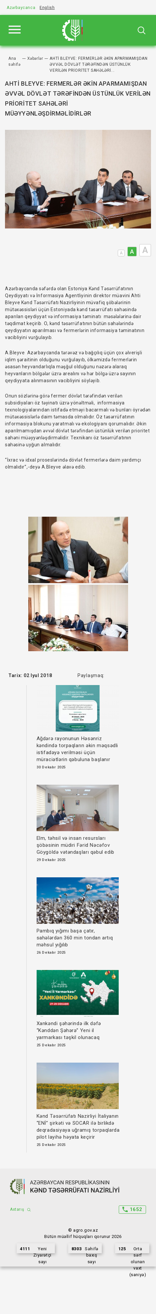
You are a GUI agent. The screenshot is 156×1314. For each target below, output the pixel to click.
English (47, 7)
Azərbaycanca (21, 7)
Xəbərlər (35, 58)
